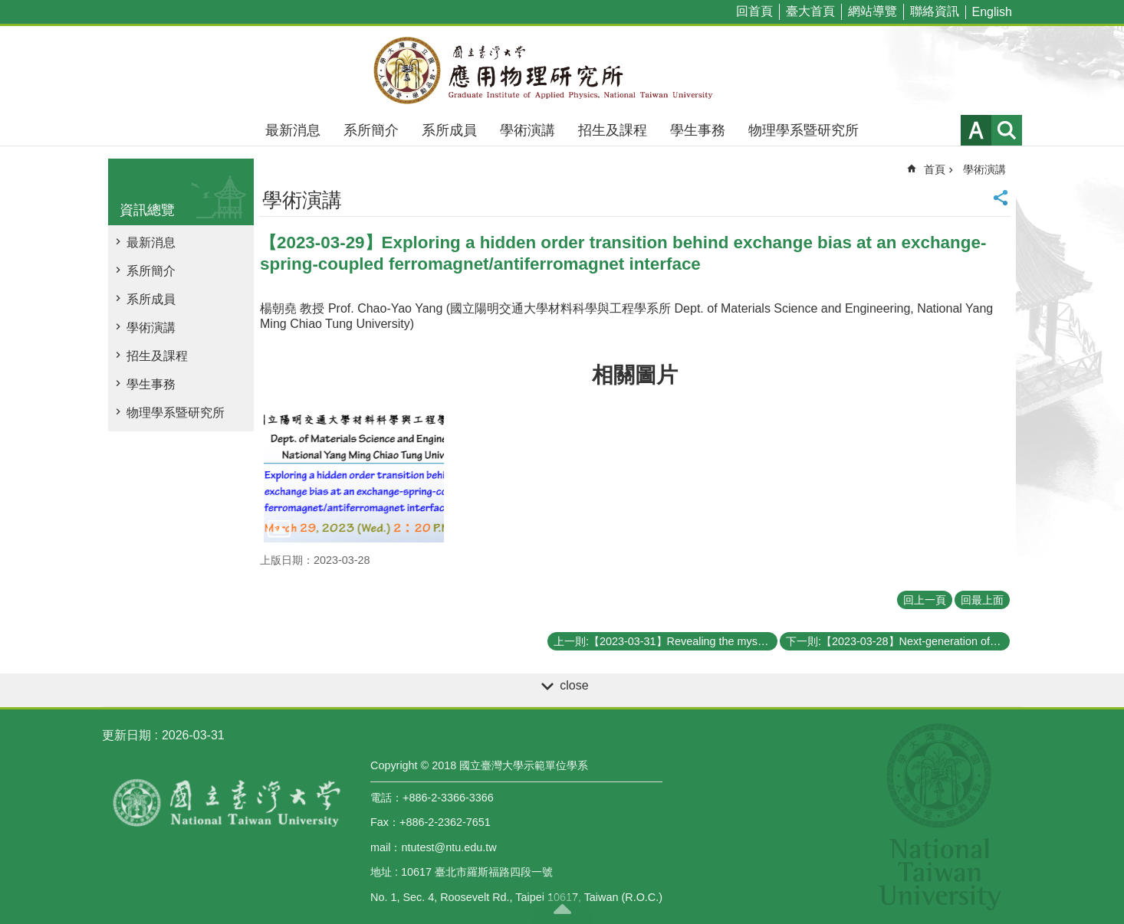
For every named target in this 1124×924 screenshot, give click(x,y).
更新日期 (126, 735)
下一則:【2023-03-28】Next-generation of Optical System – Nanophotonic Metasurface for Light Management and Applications (898, 641)
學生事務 (697, 130)
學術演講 (527, 130)
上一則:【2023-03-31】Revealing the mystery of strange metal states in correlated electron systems (665, 641)
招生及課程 (612, 130)
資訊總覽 (147, 210)
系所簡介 (371, 130)
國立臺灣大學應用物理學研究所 (562, 70)
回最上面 (982, 600)
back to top (562, 908)
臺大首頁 (810, 11)
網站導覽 (872, 11)
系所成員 (449, 130)
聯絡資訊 (934, 11)
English (992, 11)
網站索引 (1006, 130)
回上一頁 (924, 600)
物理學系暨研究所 (803, 130)
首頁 (934, 169)
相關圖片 (635, 375)
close (574, 685)
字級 (976, 130)
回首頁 (754, 11)
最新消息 (292, 130)
